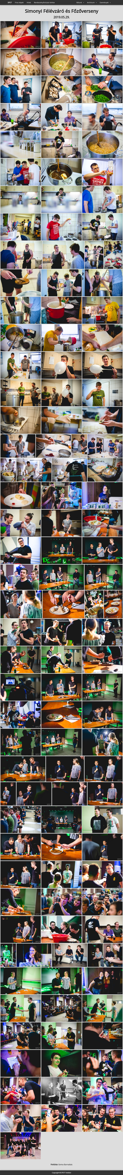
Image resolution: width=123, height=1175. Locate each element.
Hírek (29, 2)
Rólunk (80, 2)
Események (105, 2)
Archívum (92, 2)
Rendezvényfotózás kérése (44, 2)
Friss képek (19, 2)
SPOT (10, 2)
